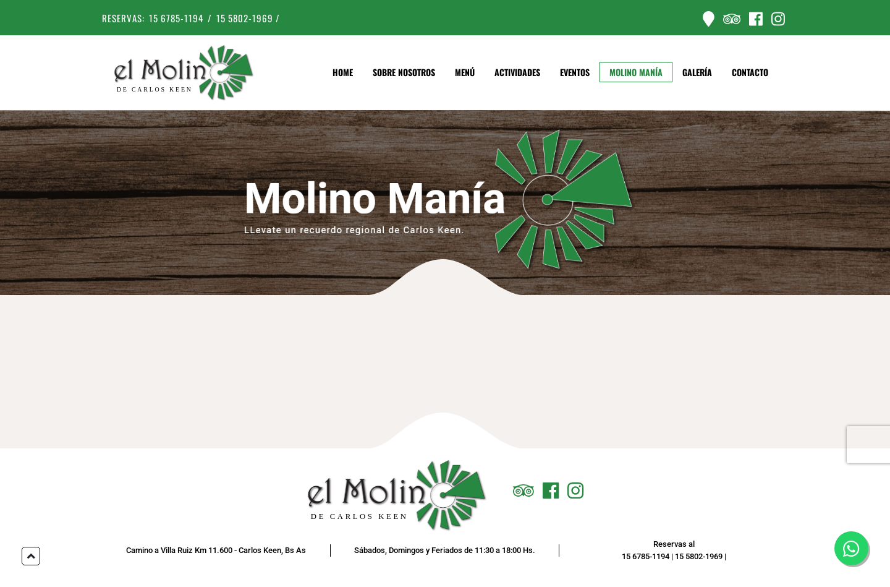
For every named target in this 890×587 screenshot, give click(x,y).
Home (343, 72)
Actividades (517, 72)
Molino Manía (636, 72)
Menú (465, 72)
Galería (697, 72)
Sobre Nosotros (404, 72)
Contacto (750, 72)
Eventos (575, 72)
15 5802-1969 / (248, 18)
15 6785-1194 (176, 18)
